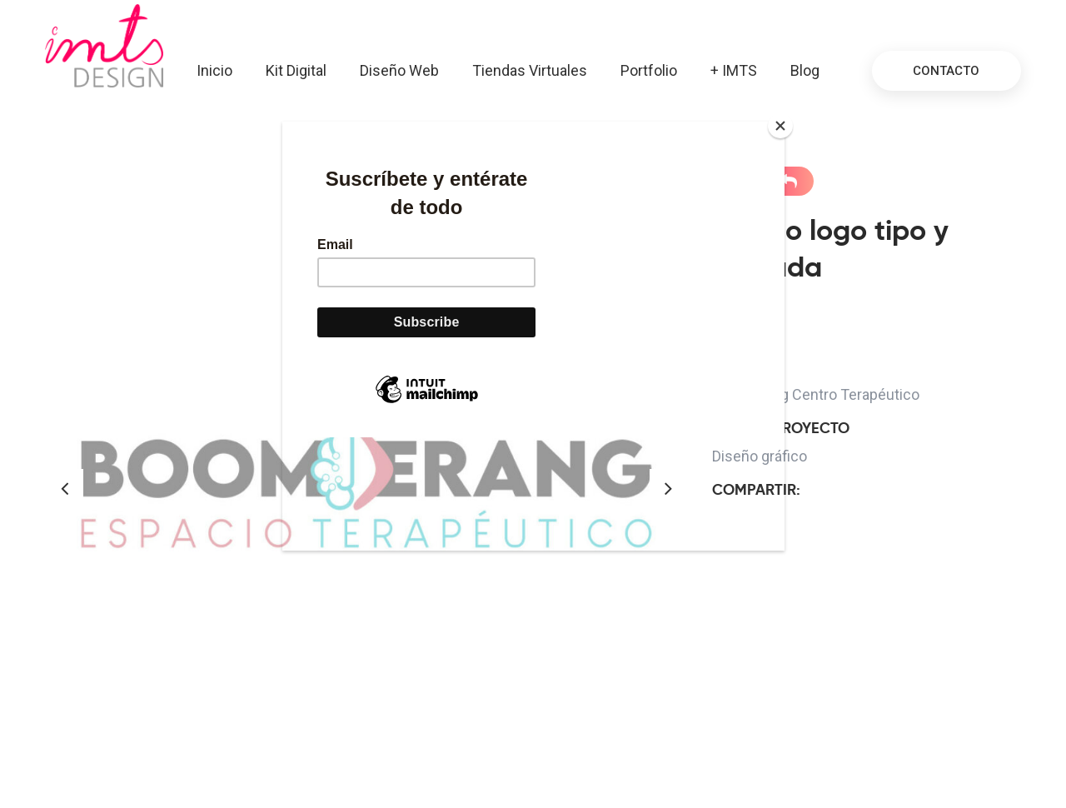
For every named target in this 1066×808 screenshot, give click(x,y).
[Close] (780, 125)
